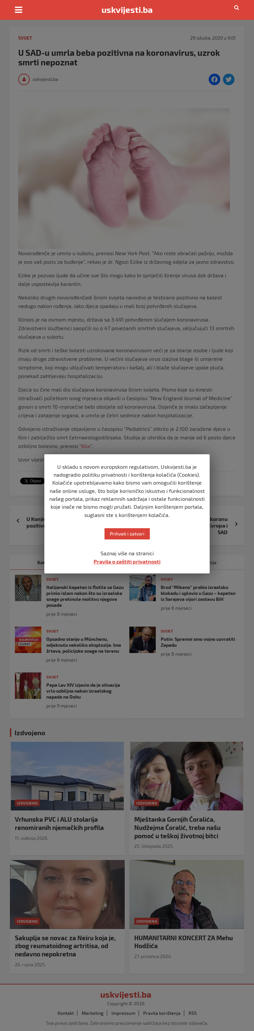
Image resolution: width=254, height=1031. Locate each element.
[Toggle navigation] (18, 10)
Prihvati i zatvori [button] (127, 533)
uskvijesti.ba (127, 9)
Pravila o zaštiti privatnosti (127, 561)
